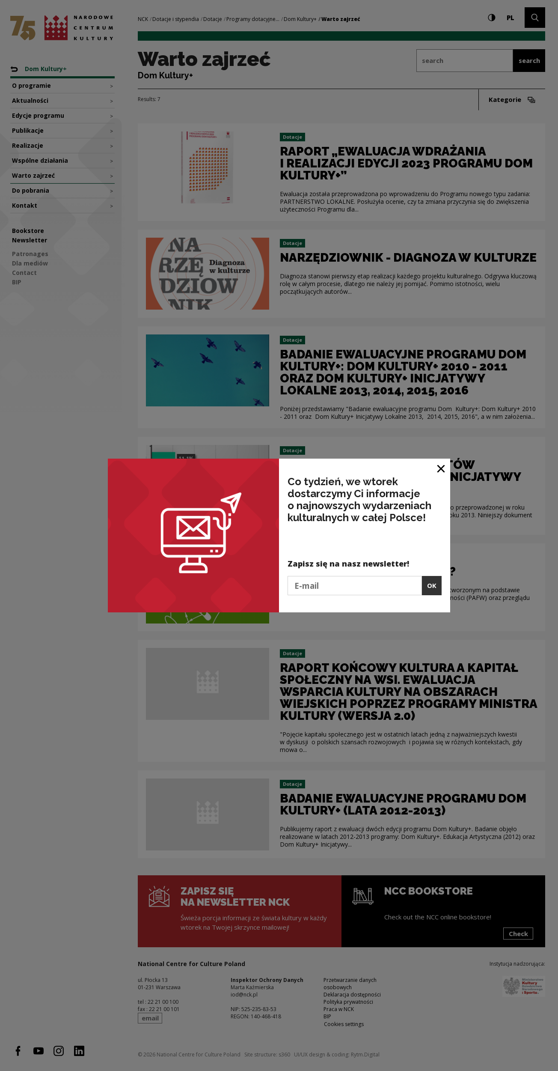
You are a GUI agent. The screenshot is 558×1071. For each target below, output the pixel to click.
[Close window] (441, 468)
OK (431, 585)
